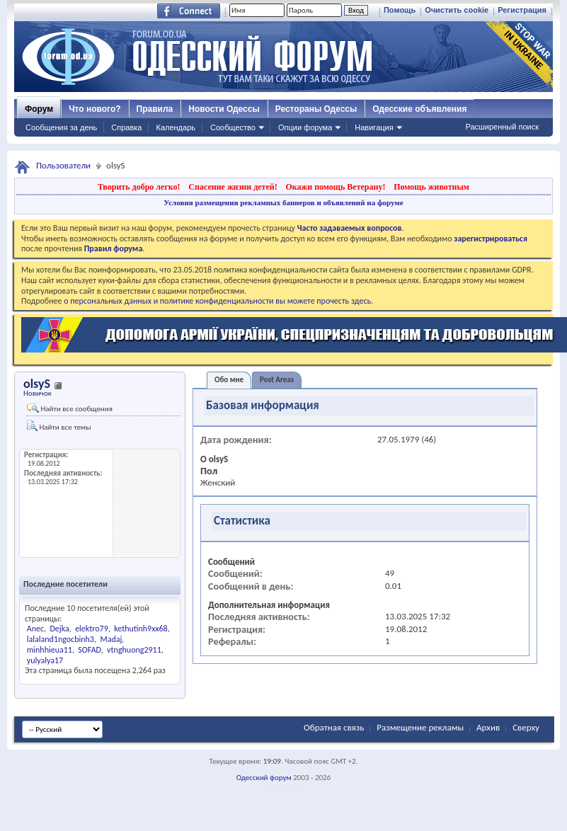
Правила (155, 109)
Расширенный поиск (502, 126)
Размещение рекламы (420, 727)
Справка (126, 127)
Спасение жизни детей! (232, 187)
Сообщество (233, 127)
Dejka (59, 629)
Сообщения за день (61, 127)
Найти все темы (59, 426)
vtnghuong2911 (134, 650)
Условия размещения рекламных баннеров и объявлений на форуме (283, 202)
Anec (35, 629)
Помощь (400, 10)
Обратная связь (334, 727)
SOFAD (89, 650)
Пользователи (63, 165)
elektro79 (91, 629)
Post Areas (277, 379)
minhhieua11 (49, 650)
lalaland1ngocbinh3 (60, 639)
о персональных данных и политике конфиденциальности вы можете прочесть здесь (217, 301)
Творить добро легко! (139, 187)
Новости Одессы (223, 109)
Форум (39, 109)
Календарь (175, 127)
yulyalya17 (45, 660)
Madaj (111, 639)
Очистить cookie (456, 10)
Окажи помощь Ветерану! (335, 187)
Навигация (374, 127)
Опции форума (305, 127)
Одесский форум (264, 777)
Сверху (525, 727)
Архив (488, 727)
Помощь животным (431, 187)
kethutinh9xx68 (141, 629)
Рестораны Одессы (316, 109)
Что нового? (94, 109)
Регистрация (522, 10)
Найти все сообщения (70, 408)
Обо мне (229, 379)
